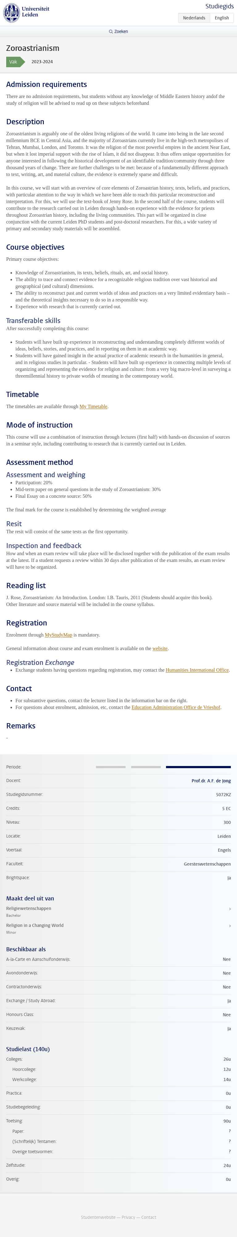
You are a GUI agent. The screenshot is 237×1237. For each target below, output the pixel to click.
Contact (148, 1217)
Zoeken (121, 32)
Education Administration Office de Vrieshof (175, 707)
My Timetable (93, 406)
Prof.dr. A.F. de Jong (211, 781)
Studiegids (220, 6)
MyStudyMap (58, 634)
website (160, 648)
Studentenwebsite (98, 1217)
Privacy (128, 1217)
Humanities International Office (197, 670)
